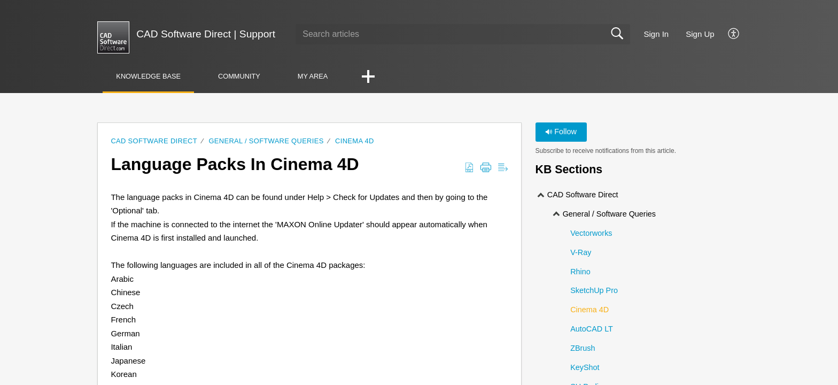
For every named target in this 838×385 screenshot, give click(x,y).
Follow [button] (561, 131)
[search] (463, 34)
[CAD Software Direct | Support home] (113, 37)
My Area (313, 76)
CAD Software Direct (154, 141)
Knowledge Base (148, 76)
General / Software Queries (265, 141)
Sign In (656, 33)
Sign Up (700, 33)
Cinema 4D (354, 141)
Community (239, 76)
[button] (734, 34)
